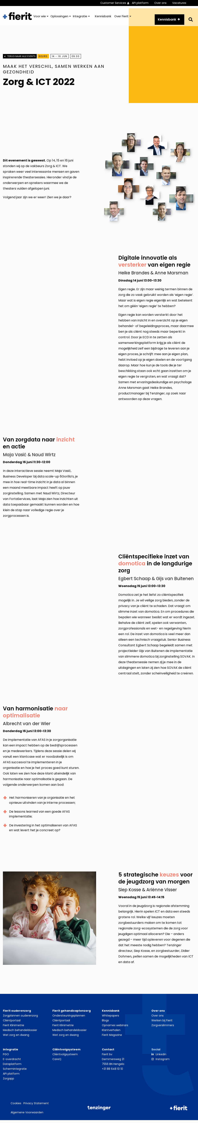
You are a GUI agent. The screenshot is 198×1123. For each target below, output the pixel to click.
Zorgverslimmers (162, 1028)
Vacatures (179, 3)
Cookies (16, 1106)
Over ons (160, 3)
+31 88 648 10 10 (112, 1072)
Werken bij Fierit (161, 1023)
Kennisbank (103, 18)
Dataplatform (12, 1067)
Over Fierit (121, 18)
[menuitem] (116, 3)
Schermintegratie (15, 1072)
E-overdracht (12, 1062)
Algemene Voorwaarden (27, 1115)
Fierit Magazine (112, 1038)
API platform (140, 3)
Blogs (105, 1023)
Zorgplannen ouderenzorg (20, 1018)
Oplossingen (59, 18)
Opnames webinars (115, 1028)
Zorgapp (8, 1081)
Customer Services (113, 3)
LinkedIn (161, 1057)
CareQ (56, 1062)
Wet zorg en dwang (16, 1038)
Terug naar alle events (21, 61)
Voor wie (39, 18)
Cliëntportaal (11, 1023)
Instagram (163, 1062)
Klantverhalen (111, 1033)
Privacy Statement (36, 1106)
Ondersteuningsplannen (68, 1018)
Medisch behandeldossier (20, 1033)
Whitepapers (110, 1018)
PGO (6, 1057)
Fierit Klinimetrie (13, 1028)
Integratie (80, 18)
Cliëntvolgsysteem (65, 1057)
